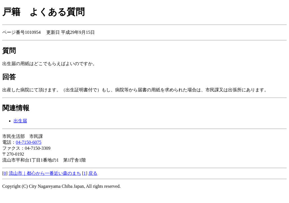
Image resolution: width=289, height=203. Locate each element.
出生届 (20, 120)
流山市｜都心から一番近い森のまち (45, 173)
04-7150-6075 (28, 142)
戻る (92, 173)
